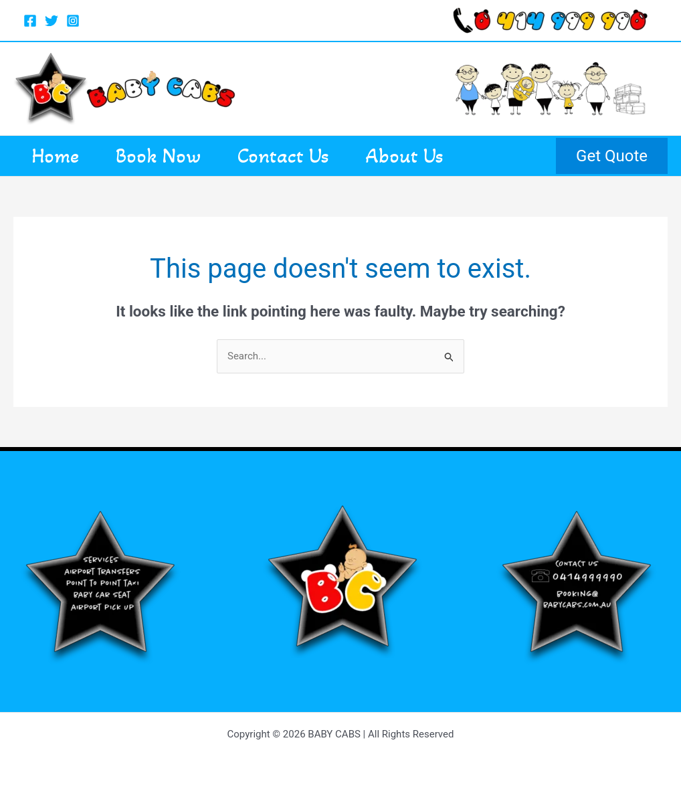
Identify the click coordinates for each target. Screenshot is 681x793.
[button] (612, 156)
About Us (422, 156)
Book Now (165, 156)
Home (58, 156)
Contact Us (295, 156)
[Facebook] (30, 20)
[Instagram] (73, 20)
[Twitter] (51, 20)
